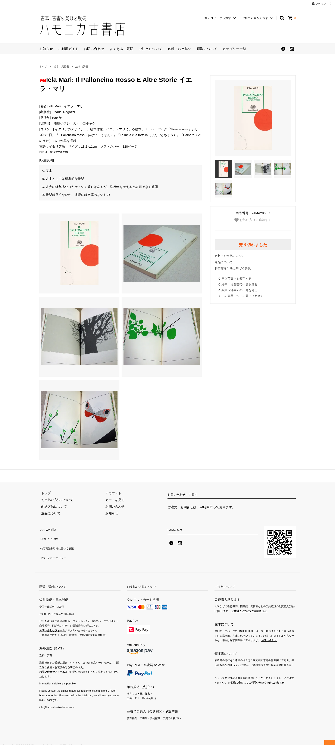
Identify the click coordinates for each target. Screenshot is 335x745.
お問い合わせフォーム (52, 624)
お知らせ (46, 49)
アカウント (322, 3)
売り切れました (253, 245)
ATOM (52, 535)
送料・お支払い (180, 49)
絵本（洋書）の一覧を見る (237, 290)
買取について (207, 49)
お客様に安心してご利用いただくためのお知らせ (256, 676)
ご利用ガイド (68, 49)
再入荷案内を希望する (234, 278)
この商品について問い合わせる (240, 296)
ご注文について (151, 49)
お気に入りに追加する (253, 220)
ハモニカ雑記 (49, 528)
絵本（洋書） (83, 66)
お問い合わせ (94, 49)
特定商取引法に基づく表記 (233, 268)
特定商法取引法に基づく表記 (60, 542)
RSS (42, 535)
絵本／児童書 (61, 66)
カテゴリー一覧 (234, 49)
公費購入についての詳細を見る (249, 605)
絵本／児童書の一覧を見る (237, 284)
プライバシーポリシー (55, 548)
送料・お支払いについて (231, 255)
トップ (43, 66)
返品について (224, 262)
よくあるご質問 (122, 49)
